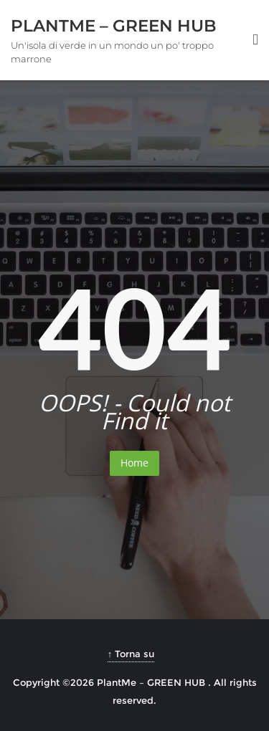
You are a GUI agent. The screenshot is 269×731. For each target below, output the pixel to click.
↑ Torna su (131, 653)
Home (134, 462)
